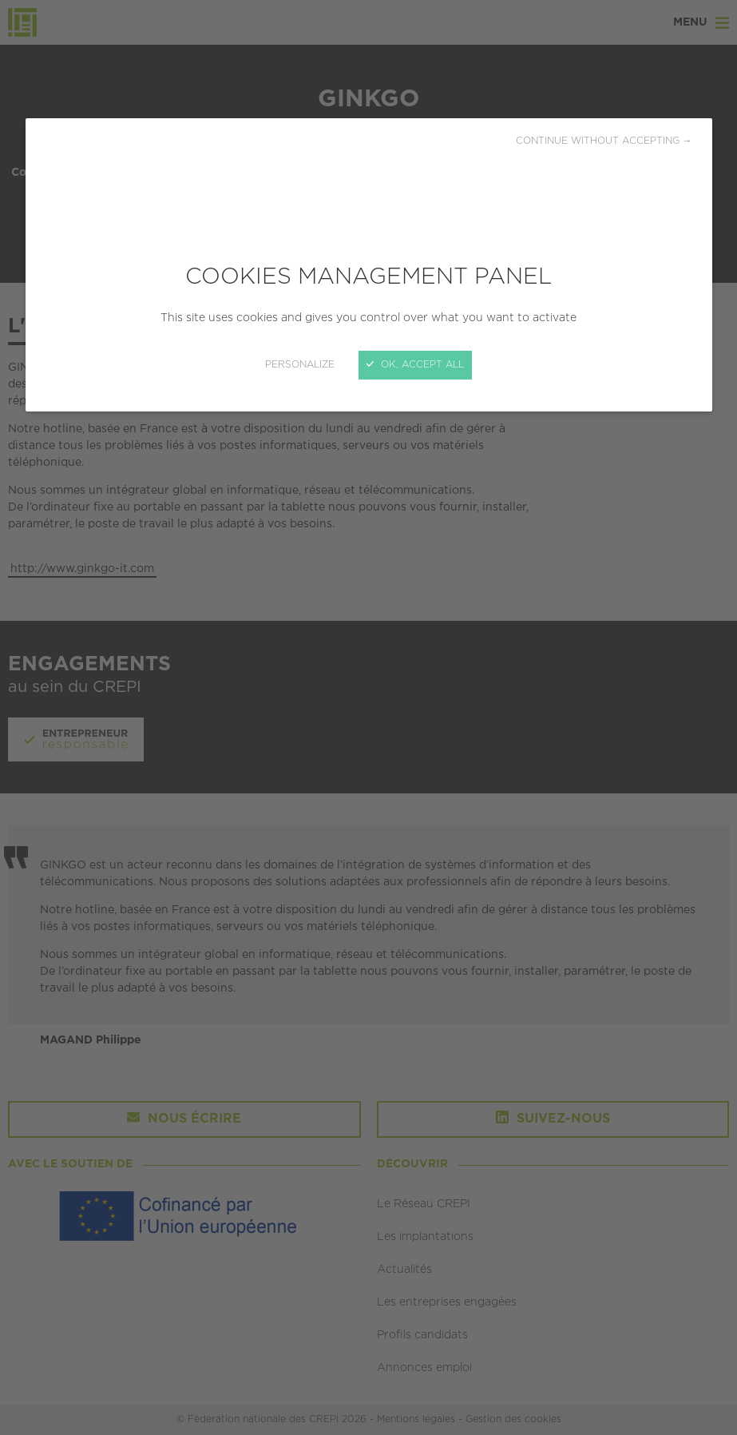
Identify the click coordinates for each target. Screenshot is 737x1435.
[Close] (368, 717)
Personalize (300, 364)
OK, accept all (415, 364)
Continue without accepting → (604, 141)
